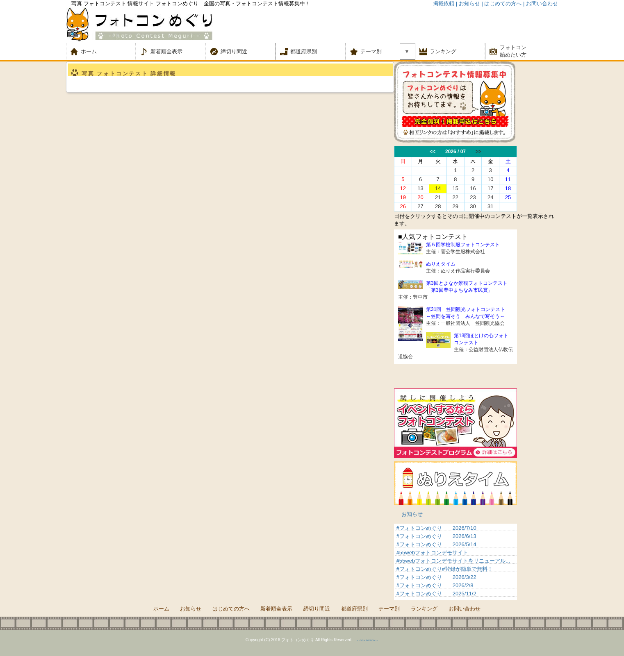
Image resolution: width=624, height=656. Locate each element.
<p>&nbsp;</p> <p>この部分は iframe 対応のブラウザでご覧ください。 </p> (455, 562)
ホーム (94, 51)
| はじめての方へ (501, 3)
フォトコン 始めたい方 (513, 51)
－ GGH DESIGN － (367, 640)
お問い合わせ (465, 609)
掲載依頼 (443, 3)
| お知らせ (468, 3)
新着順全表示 (166, 51)
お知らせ (412, 514)
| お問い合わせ (540, 3)
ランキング (443, 51)
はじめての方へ (231, 609)
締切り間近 (234, 51)
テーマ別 (373, 51)
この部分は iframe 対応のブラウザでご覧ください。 (476, 178)
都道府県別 (303, 51)
